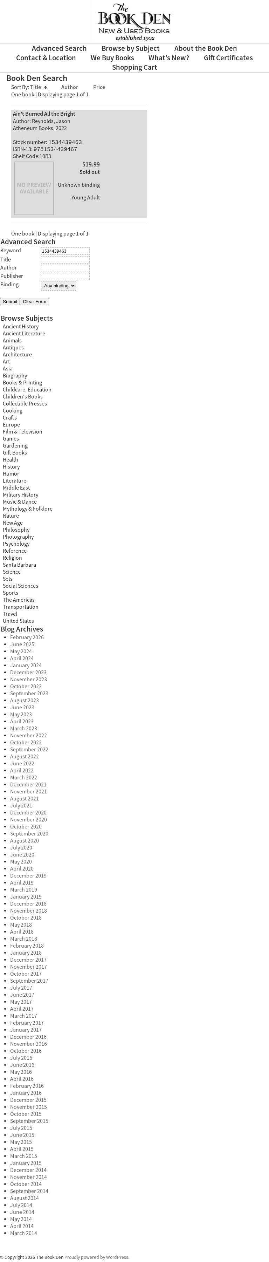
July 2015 (21, 1129)
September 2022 (29, 751)
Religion (12, 559)
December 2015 (28, 1101)
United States (18, 622)
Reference (15, 552)
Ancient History (21, 328)
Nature (11, 517)
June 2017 (22, 996)
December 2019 (28, 877)
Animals (12, 342)
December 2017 (28, 961)
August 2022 (24, 758)
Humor (11, 475)
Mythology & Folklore (28, 510)
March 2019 (23, 891)
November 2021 (28, 793)
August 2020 (24, 842)
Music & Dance (20, 503)
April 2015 (22, 1150)
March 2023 (23, 730)
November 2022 (28, 737)
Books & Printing (22, 384)
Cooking (12, 412)
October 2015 (26, 1115)
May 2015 (21, 1143)
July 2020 (21, 849)
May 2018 (21, 926)
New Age (13, 524)
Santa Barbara (19, 566)
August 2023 (24, 701)
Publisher (11, 277)
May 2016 (21, 1073)
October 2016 (26, 1052)
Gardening (15, 447)
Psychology (16, 545)
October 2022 (26, 744)
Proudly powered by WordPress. (96, 1259)
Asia (8, 370)
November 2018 (28, 912)
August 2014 (24, 1199)
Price (99, 87)
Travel (10, 615)
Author (70, 87)
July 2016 (21, 1059)
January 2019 (26, 898)
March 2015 (23, 1157)
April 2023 (22, 722)
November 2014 (28, 1178)
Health (10, 461)
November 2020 (28, 821)
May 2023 (21, 715)
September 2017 (29, 982)
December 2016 (28, 1038)
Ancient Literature (24, 335)
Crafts (10, 419)
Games (11, 440)
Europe (11, 426)
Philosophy (16, 531)
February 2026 (27, 638)
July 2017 (21, 989)
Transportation (21, 608)
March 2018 (23, 940)
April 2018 (22, 933)
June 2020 (22, 856)
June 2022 (22, 765)
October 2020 (26, 828)
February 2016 (27, 1087)
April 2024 (22, 659)
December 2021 (28, 786)
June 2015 (22, 1136)
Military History (20, 496)
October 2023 (26, 687)
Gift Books (15, 454)
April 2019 (22, 884)
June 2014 (22, 1213)
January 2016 (26, 1094)
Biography (15, 377)
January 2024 (26, 666)
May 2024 (21, 652)
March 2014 (23, 1234)
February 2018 (27, 947)
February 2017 (27, 1024)
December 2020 (28, 814)
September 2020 (29, 835)
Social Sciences (20, 587)
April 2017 (22, 1010)
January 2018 (26, 954)
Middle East (16, 489)
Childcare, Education (27, 391)
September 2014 (29, 1192)
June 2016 (22, 1066)
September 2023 (29, 694)
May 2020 (21, 863)
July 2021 (21, 807)
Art (6, 363)
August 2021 (24, 800)
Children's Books (23, 398)
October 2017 (26, 975)
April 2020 (22, 870)
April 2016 (22, 1080)
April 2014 (22, 1227)
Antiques (13, 349)
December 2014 (28, 1171)
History (11, 468)
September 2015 (29, 1122)
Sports (10, 594)
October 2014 (26, 1185)
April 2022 (22, 772)
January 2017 (26, 1031)
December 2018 (28, 905)
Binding (9, 285)
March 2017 (23, 1017)
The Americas (19, 601)
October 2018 (26, 919)
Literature (14, 482)
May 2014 (21, 1220)
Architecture (17, 356)
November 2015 (28, 1108)
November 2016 (28, 1045)
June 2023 (22, 708)
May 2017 (21, 1003)
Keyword (10, 251)
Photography (18, 538)
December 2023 (28, 673)
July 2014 (21, 1206)
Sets (8, 580)
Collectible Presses (25, 405)
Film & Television (22, 433)
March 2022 (23, 779)
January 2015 (26, 1164)
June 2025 (22, 645)
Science (12, 573)
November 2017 (28, 968)
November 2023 (28, 680)
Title (38, 87)
